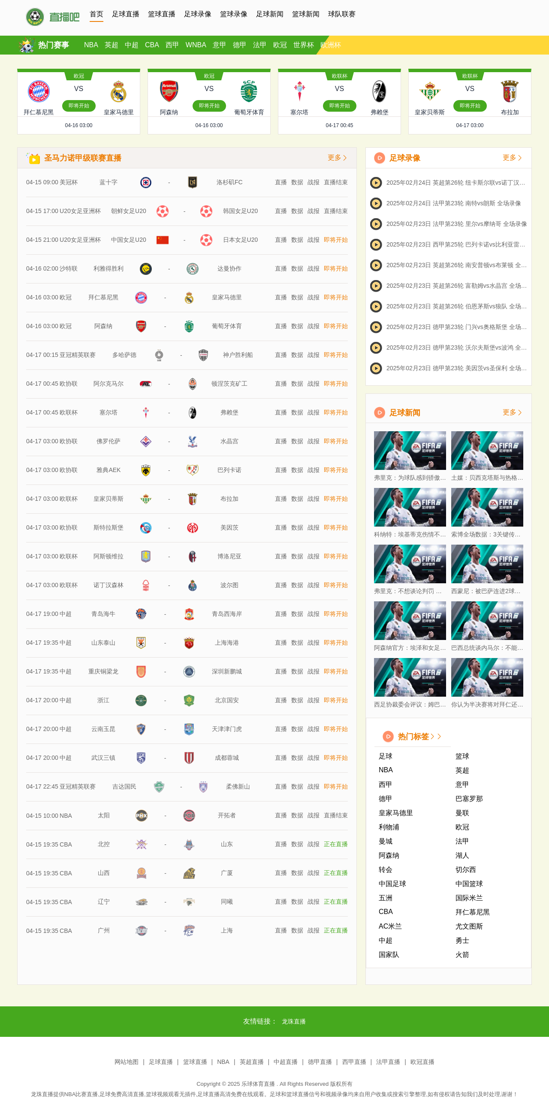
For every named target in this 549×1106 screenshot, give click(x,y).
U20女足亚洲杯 (80, 210)
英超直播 (252, 1061)
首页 (96, 14)
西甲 (172, 45)
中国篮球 (469, 883)
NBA (91, 45)
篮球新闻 (306, 14)
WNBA (196, 45)
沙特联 (69, 268)
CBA (152, 45)
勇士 (462, 940)
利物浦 (389, 827)
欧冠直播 (422, 1061)
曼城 (385, 841)
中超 (132, 45)
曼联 (462, 813)
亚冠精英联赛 (78, 348)
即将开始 (79, 106)
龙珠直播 (294, 1021)
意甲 (219, 45)
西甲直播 (354, 1061)
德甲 (240, 45)
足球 (385, 756)
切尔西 (465, 869)
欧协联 (69, 372)
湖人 (462, 855)
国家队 (389, 954)
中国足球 (392, 883)
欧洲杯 (330, 45)
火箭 (462, 954)
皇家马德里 (396, 813)
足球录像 (197, 14)
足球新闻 (270, 14)
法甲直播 (388, 1061)
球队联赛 (342, 14)
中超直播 (286, 1061)
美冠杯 (69, 182)
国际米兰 (469, 898)
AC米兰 (390, 926)
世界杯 (303, 45)
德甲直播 (320, 1061)
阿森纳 (389, 855)
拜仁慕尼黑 (472, 912)
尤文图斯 (469, 926)
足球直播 (125, 14)
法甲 (260, 45)
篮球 (462, 756)
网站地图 (127, 1061)
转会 (385, 869)
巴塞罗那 (469, 798)
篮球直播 (161, 14)
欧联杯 (339, 76)
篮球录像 (233, 14)
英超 (111, 45)
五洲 (385, 898)
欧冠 (280, 45)
